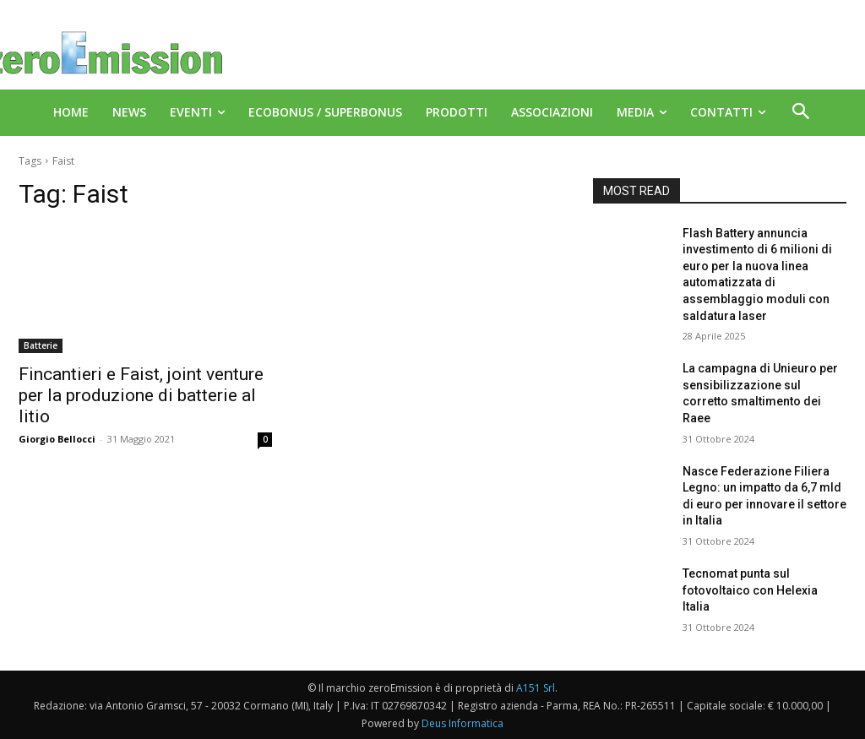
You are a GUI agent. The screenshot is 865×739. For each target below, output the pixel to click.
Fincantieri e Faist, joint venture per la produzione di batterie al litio (141, 395)
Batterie (40, 345)
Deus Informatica (462, 723)
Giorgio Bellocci (57, 438)
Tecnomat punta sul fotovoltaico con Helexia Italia (750, 590)
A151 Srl (535, 688)
